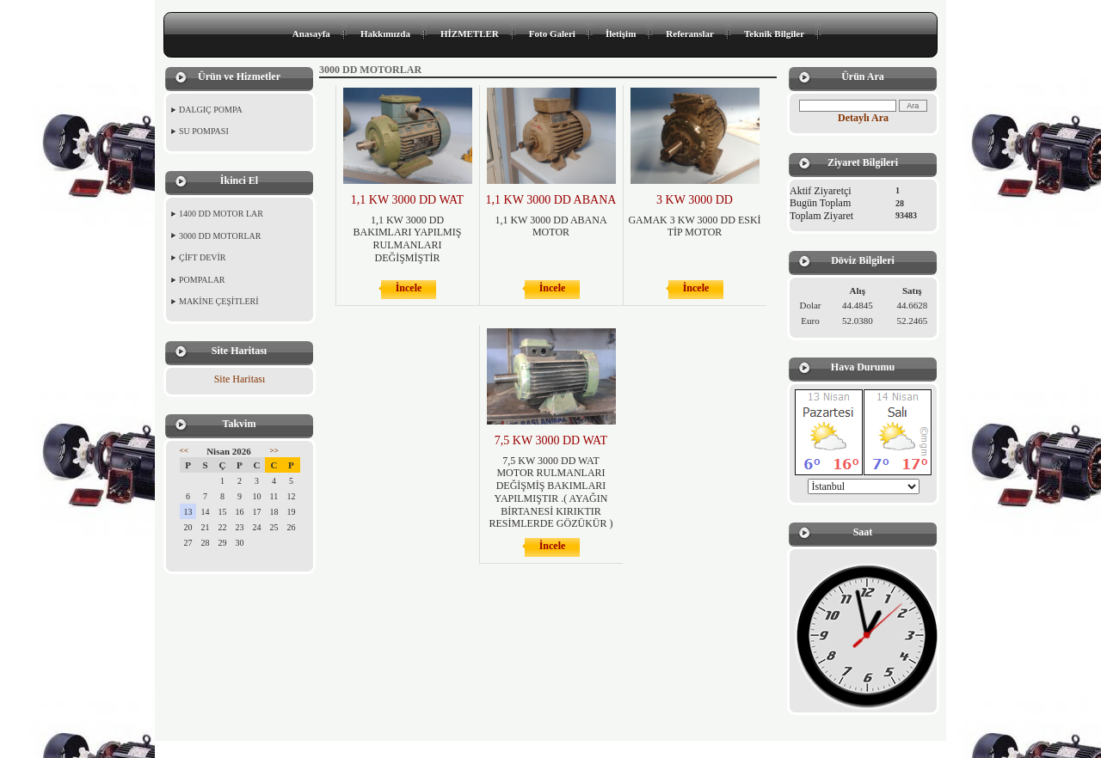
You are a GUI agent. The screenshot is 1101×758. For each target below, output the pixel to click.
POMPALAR (202, 279)
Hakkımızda (385, 33)
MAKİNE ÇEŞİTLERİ (219, 301)
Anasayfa (311, 33)
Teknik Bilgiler (774, 33)
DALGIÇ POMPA (211, 109)
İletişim (621, 33)
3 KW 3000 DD (694, 199)
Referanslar (690, 33)
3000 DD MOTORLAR (220, 236)
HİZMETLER (469, 33)
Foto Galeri (552, 33)
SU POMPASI (204, 131)
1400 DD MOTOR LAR (221, 213)
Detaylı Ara (863, 118)
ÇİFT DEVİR (202, 257)
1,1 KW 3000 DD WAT (407, 199)
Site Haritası (240, 379)
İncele (409, 288)
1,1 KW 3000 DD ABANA (551, 199)
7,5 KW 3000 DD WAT (551, 440)
